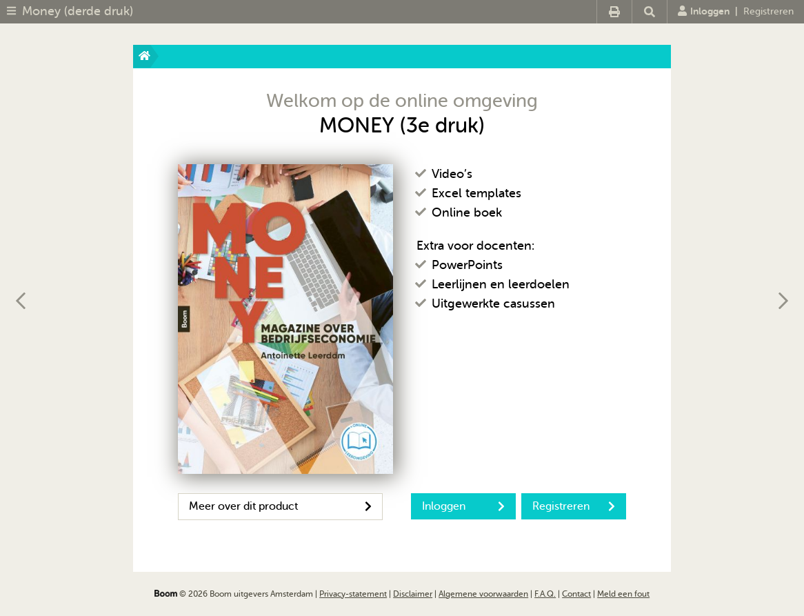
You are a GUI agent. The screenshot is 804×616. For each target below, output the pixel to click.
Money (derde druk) (77, 11)
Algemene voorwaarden (483, 594)
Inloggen (704, 11)
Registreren (768, 11)
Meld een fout (623, 594)
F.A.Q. (545, 594)
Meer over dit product (280, 506)
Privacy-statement (353, 594)
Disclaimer (412, 594)
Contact (576, 594)
